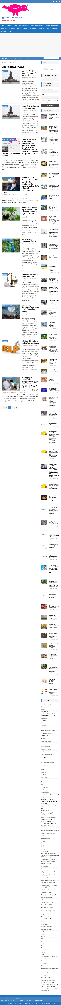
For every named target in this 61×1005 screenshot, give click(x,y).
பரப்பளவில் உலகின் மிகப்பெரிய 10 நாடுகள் (54, 197)
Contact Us (20, 1000)
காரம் (42, 938)
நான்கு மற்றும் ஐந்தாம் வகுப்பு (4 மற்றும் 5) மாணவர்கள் (49, 910)
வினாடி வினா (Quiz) (46, 977)
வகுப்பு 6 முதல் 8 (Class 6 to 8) (49, 882)
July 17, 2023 (52, 392)
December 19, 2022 (54, 574)
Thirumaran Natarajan (18, 158)
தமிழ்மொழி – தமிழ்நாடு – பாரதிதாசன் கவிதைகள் (52, 379)
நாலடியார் (43, 744)
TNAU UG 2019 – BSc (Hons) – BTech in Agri (49, 802)
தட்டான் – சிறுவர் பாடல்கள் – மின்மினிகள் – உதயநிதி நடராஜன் (53, 336)
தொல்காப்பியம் (45, 725)
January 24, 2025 (53, 143)
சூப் (42, 947)
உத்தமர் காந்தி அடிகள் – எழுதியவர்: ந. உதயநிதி (54, 302)
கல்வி (15, 25)
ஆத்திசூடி (43, 720)
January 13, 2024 (53, 294)
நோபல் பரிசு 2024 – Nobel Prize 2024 (53, 256)
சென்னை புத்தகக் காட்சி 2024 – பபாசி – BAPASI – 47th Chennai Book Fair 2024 (54, 290)
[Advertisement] (30, 45)
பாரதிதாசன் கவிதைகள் (47, 751)
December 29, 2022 (54, 501)
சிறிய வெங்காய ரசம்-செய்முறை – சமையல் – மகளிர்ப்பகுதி (54, 606)
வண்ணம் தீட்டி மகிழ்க (46, 919)
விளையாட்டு (44, 972)
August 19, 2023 (53, 316)
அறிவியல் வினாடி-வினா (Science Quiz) (49, 871)
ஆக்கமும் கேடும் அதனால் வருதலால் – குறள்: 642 (29, 73)
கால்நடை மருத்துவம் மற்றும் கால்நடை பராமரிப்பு (48, 862)
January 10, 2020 (27, 216)
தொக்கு (43, 952)
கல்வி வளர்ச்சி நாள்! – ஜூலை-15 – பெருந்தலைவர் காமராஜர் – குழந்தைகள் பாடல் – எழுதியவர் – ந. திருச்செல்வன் (54, 401)
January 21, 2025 (53, 167)
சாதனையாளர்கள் (45, 838)
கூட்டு (42, 943)
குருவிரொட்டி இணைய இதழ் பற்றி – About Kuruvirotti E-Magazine (21, 997)
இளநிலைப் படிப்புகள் (46, 797)
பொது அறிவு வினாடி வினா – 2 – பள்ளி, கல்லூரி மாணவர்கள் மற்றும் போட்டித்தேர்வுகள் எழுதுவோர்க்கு (54, 453)
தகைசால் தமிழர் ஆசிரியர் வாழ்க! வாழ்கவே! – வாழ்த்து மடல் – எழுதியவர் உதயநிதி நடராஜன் (53, 348)
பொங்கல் (43, 958)
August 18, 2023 (53, 340)
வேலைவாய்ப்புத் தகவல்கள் (37, 25)
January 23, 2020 (7, 158)
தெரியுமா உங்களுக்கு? (22, 28)
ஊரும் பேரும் (44, 728)
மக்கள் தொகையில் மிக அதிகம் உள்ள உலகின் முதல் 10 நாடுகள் (54, 186)
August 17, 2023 (53, 353)
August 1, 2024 (53, 282)
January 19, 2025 (53, 179)
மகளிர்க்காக (54, 28)
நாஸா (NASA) (44, 711)
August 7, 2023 (53, 365)
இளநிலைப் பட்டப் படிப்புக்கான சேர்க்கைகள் (49, 845)
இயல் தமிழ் (9, 25)
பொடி (42, 961)
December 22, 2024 (54, 249)
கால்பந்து (43, 975)
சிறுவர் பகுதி (41, 28)
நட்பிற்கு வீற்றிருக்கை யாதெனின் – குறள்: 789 (30, 342)
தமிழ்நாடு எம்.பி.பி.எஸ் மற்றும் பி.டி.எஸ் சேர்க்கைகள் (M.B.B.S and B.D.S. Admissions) (50, 855)
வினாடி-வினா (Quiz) (46, 929)
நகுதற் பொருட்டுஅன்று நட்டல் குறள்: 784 (30, 107)
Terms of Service (39, 1000)
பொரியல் (43, 963)
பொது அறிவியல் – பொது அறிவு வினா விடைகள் (49, 989)
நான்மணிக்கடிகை (45, 746)
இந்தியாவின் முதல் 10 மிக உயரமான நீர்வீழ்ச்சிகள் (54, 207)
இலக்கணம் (44, 723)
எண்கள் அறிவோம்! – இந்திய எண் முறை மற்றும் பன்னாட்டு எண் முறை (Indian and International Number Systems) (54, 583)
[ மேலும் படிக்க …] (23, 202)
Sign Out (13, 1000)
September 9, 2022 (54, 609)
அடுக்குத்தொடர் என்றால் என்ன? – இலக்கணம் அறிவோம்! (53, 324)
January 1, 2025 (53, 238)
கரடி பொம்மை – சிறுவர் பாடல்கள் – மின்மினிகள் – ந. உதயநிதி (53, 656)
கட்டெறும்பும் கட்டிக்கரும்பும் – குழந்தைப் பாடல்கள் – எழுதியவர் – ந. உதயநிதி (54, 267)
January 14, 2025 (53, 210)
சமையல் (43, 934)
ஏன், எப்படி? (4, 28)
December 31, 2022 (54, 490)
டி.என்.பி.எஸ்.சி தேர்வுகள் (47, 982)
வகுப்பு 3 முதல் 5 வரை (47, 904)
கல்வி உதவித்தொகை (46, 835)
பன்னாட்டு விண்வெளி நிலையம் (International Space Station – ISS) (50, 714)
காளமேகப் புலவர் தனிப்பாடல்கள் (49, 730)
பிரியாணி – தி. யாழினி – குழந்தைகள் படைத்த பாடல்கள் (54, 626)
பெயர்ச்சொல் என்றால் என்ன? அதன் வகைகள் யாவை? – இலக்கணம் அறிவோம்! (54, 510)
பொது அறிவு (12, 28)
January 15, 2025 (53, 189)
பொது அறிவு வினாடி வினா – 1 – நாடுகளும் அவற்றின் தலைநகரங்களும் (54, 486)
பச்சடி (42, 954)
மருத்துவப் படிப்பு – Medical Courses (48, 842)
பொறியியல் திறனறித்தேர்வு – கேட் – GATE (50, 813)
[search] (48, 69)
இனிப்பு (43, 936)
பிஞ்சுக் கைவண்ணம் (46, 916)
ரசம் (42, 965)
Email (42, 94)
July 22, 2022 (52, 639)
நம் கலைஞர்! (52, 369)
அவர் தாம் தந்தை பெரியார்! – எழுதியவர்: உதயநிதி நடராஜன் (54, 523)
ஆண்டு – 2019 (45, 810)
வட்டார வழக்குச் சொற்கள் (47, 762)
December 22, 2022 (54, 538)
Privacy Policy (28, 1000)
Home (2, 25)
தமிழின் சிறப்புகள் (45, 736)
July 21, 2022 (52, 649)
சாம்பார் (43, 945)
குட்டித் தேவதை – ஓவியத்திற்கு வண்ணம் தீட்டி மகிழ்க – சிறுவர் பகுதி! (54, 140)
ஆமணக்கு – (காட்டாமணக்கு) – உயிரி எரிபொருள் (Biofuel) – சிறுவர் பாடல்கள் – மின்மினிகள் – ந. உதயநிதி (53, 668)
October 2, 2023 (53, 304)
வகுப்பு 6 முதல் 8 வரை (47, 907)
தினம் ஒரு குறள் (45, 921)
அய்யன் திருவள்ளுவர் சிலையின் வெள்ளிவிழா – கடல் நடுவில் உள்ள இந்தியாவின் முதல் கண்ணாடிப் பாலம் (54, 233)
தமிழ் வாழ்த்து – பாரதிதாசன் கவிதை (29, 240)
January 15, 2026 (53, 120)
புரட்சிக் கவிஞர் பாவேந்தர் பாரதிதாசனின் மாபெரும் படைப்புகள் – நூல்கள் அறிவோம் (54, 219)
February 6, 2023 (53, 443)
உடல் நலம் (3, 31)
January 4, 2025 (53, 223)
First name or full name (47, 89)
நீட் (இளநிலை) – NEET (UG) (48, 859)
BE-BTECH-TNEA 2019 (47, 799)
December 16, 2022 (54, 588)
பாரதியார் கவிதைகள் (46, 754)
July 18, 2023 (52, 383)
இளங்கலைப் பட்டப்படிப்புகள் (48, 828)
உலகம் (10, 31)
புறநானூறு (43, 757)
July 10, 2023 (52, 426)
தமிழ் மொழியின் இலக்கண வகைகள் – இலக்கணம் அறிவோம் (54, 556)
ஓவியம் (43, 784)
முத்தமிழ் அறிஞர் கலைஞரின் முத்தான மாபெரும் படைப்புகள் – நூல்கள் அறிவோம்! (54, 246)
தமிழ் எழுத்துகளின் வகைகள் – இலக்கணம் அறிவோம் (54, 546)
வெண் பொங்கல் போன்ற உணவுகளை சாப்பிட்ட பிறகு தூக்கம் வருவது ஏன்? (54, 163)
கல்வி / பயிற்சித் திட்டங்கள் (48, 833)
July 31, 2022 (52, 619)
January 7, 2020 (26, 345)
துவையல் (43, 949)
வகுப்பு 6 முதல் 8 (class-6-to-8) (49, 875)
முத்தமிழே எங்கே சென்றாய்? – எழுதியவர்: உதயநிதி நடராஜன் (54, 361)
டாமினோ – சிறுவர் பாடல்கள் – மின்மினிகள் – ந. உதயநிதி (53, 635)
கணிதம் (43, 709)
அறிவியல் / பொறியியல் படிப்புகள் (50, 795)
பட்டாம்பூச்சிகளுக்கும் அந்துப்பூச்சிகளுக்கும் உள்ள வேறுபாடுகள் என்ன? (54, 175)
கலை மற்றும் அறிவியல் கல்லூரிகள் (50, 830)
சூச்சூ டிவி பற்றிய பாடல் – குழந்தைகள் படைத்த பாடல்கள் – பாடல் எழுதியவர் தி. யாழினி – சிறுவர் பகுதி (54, 128)
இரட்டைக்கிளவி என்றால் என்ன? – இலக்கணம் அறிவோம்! (53, 313)
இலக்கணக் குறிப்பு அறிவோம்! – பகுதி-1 (53, 424)
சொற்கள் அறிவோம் (46, 733)
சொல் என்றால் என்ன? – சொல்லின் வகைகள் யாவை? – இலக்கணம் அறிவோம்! (54, 534)
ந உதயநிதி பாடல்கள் (46, 741)
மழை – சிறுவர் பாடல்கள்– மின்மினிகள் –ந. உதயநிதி (52, 681)
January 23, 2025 (53, 155)
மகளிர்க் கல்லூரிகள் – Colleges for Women (49, 969)
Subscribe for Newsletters (44, 997)
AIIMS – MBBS (45, 851)
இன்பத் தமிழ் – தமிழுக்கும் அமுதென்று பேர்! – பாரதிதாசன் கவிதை (30, 308)
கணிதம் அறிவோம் (46, 877)
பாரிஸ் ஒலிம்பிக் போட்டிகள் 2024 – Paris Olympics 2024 (54, 279)
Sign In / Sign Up (5, 1000)
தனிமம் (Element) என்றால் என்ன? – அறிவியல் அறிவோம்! (54, 389)
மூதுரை (43, 759)
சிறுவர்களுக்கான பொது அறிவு (49, 895)
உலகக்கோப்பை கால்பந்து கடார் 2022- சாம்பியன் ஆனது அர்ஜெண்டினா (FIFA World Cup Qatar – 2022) (54, 569)
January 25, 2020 (27, 77)
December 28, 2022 (54, 515)
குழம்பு (43, 940)
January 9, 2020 (26, 314)
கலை (48, 28)
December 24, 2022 (54, 526)
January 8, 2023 (53, 458)
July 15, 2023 (52, 407)
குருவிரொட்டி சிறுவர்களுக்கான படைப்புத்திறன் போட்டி (49, 886)
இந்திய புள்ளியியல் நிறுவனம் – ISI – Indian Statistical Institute (50, 818)
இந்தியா (43, 770)
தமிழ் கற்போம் (45, 900)
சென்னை (43, 774)
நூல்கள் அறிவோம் (46, 749)
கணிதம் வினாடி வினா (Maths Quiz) (50, 880)
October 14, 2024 (53, 272)
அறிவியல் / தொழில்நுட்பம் (52, 25)
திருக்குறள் (43, 738)
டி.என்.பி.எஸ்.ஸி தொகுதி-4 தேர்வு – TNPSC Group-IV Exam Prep (50, 985)
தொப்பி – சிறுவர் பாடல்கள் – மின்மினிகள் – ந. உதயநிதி (53, 691)
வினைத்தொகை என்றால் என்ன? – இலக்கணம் (53, 596)
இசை (42, 782)
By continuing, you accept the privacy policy (49, 101)
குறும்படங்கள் (44, 787)
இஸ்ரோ (43, 707)
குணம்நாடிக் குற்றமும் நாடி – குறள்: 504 (30, 275)
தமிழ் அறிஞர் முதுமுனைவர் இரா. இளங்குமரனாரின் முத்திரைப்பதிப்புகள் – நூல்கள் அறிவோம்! (54, 414)
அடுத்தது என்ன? (45, 792)
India (42, 808)
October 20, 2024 (53, 259)
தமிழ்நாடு (43, 772)
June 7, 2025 (52, 133)
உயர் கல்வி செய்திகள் (24, 25)
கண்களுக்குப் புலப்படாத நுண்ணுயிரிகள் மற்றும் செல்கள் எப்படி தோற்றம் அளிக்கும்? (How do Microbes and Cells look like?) (30, 383)
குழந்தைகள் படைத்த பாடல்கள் (49, 889)
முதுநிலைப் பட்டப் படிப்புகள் (48, 806)
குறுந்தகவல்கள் (33, 28)
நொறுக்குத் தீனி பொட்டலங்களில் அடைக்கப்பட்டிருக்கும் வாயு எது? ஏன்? (54, 498)
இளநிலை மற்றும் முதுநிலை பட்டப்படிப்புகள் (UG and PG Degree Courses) (48, 823)
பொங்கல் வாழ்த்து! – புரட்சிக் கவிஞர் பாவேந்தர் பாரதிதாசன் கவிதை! (54, 116)
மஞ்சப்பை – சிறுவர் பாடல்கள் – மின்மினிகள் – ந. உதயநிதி (53, 646)
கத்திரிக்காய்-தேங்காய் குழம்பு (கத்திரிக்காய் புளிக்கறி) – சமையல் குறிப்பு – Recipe (30, 210)
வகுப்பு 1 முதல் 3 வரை (47, 902)
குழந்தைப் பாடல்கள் (46, 892)
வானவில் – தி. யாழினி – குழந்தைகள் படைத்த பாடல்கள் (54, 617)
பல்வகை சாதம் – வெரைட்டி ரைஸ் (49, 956)
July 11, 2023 (52, 418)
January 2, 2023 (53, 478)
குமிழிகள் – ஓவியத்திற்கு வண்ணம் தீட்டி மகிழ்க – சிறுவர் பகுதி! (54, 151)
